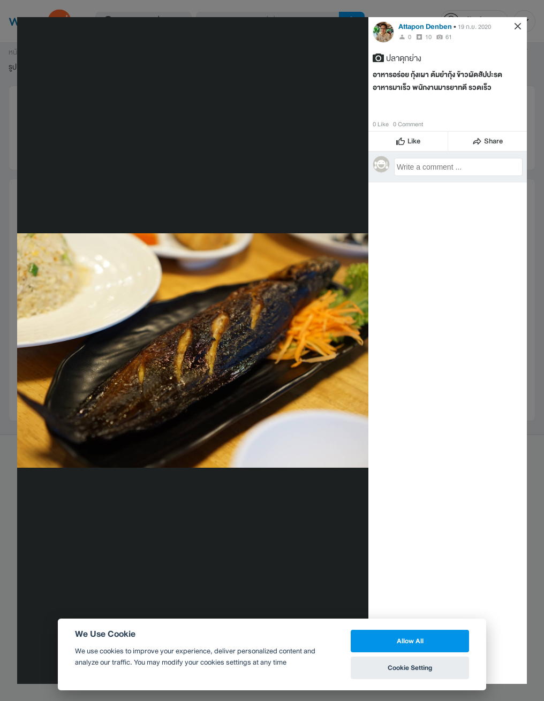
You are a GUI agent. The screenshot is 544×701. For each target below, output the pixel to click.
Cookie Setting (410, 667)
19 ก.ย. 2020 (474, 27)
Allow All (410, 641)
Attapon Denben (425, 26)
